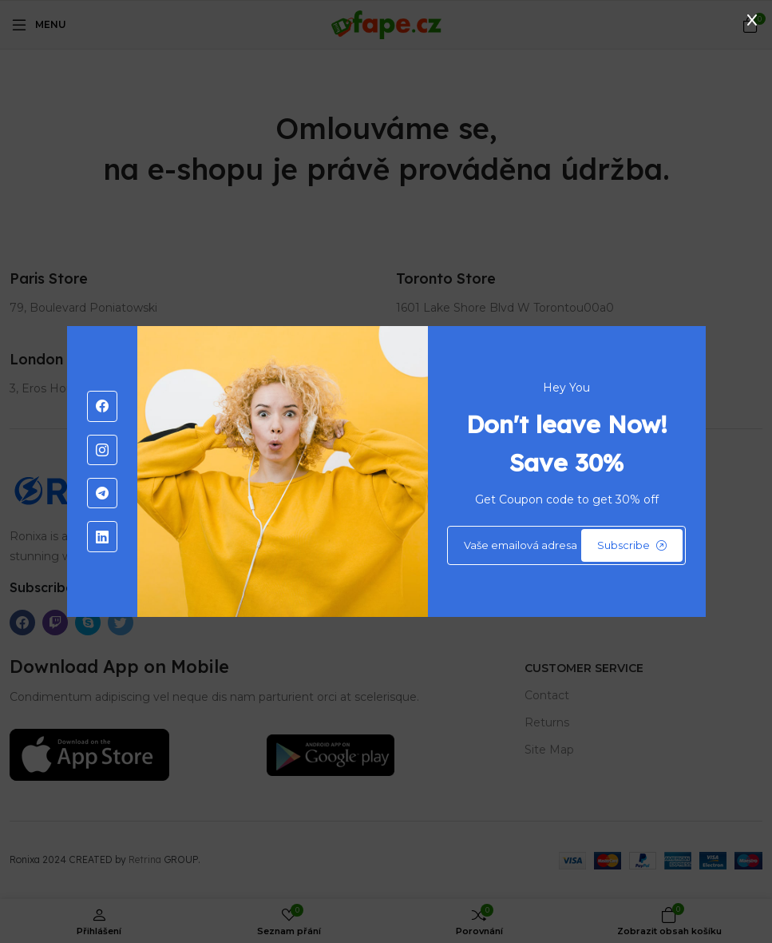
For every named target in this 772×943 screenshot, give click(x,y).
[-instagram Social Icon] (102, 450)
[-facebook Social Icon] (102, 406)
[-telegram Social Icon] (102, 493)
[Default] (566, 546)
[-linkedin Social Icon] (102, 536)
